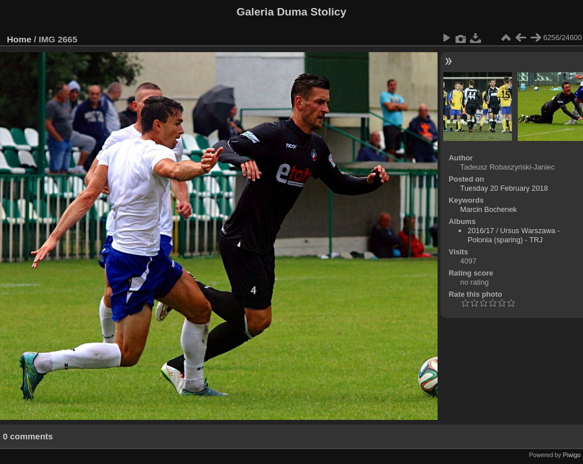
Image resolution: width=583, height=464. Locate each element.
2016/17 (480, 230)
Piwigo (572, 454)
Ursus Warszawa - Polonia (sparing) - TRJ (513, 235)
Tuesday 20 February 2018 (504, 188)
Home (19, 39)
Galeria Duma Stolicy (291, 12)
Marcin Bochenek (488, 209)
